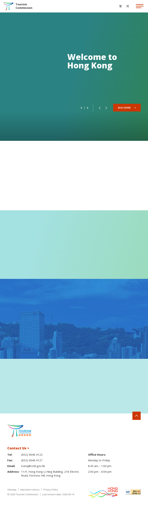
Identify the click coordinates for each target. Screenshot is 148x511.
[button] (99, 107)
